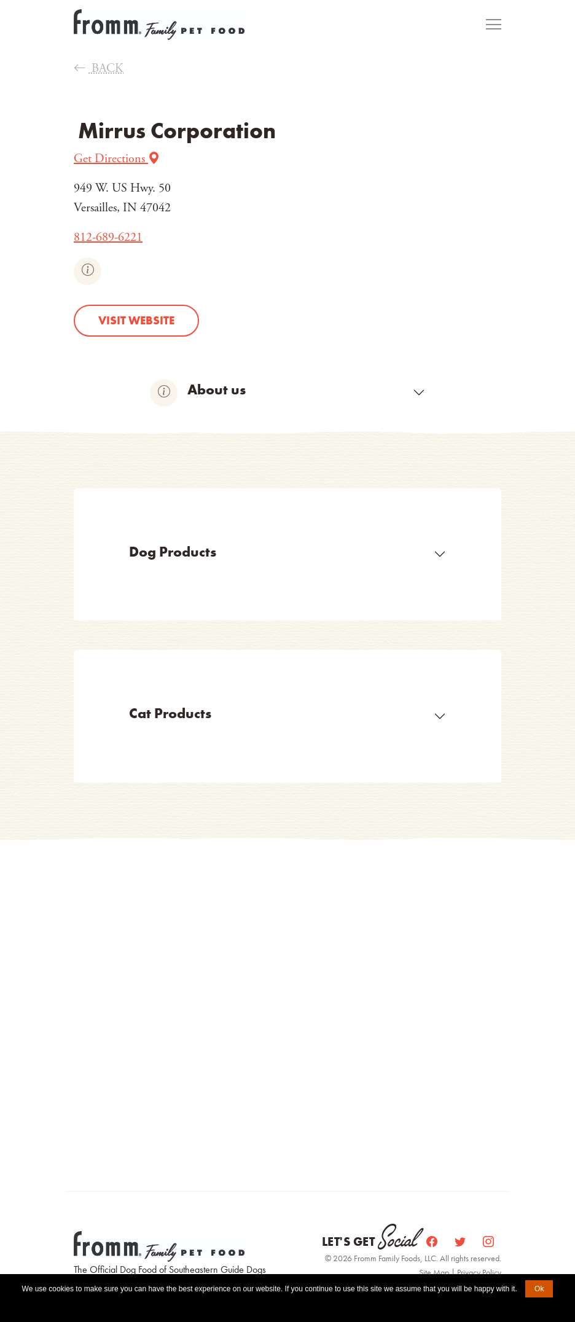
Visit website (136, 320)
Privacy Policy (479, 1272)
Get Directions (117, 158)
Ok (539, 1289)
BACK (98, 68)
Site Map (435, 1272)
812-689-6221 (108, 237)
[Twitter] (461, 1242)
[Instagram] (488, 1242)
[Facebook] (433, 1242)
